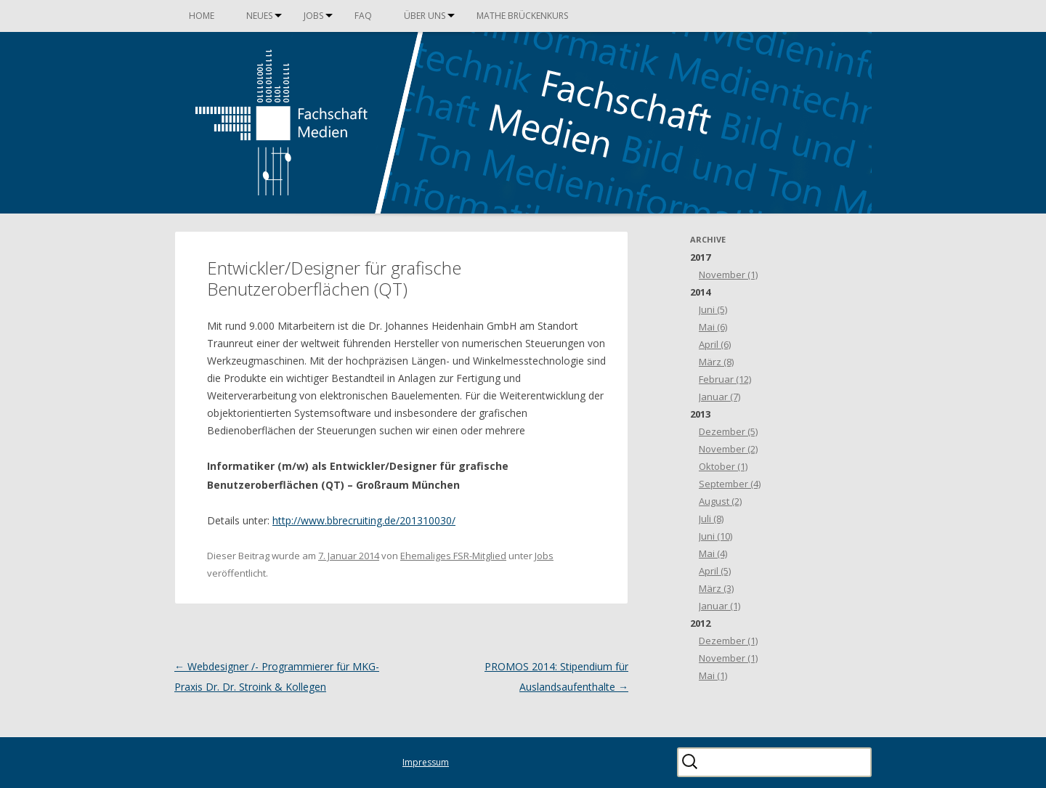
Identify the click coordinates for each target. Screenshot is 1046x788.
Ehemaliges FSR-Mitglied (453, 555)
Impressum (425, 762)
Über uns (424, 15)
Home (201, 15)
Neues (259, 15)
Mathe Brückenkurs (522, 15)
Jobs (313, 15)
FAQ (363, 15)
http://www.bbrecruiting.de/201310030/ (363, 520)
